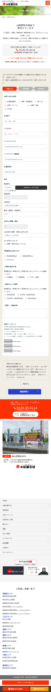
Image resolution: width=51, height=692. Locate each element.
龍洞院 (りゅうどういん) (11, 651)
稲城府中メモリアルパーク (11, 622)
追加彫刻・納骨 (8, 519)
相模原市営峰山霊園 (9, 596)
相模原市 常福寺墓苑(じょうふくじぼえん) (16, 613)
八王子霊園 (6, 619)
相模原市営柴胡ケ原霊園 (11, 603)
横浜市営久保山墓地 (9, 641)
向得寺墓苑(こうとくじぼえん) (13, 606)
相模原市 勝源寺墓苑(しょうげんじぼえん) (16, 610)
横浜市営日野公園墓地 (10, 637)
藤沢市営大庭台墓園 (9, 632)
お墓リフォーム (8, 515)
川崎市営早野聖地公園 (10, 661)
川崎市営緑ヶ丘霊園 (9, 657)
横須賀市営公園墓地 (9, 668)
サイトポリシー (8, 552)
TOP (3, 17)
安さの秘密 (6, 533)
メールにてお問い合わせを (25, 58)
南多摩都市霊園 (8, 626)
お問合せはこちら (29, 414)
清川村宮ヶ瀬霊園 (9, 599)
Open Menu (48, 3)
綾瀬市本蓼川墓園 (9, 648)
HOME (5, 501)
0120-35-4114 (27, 50)
